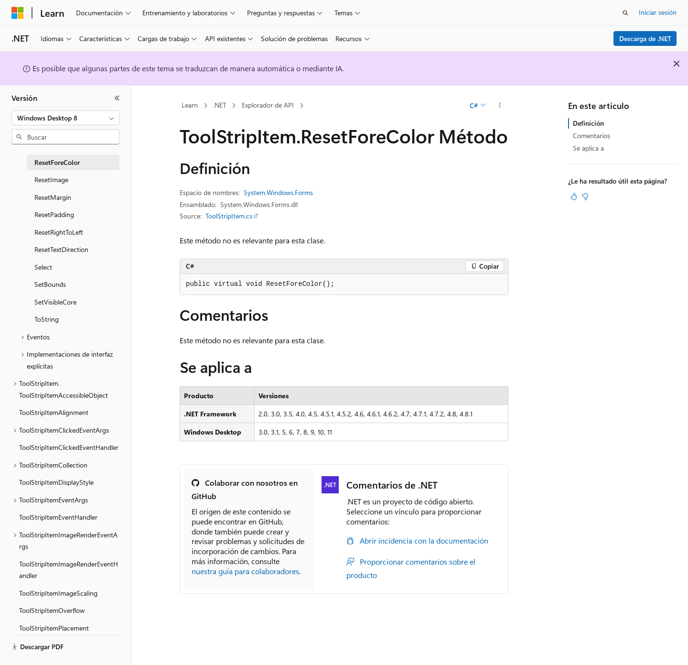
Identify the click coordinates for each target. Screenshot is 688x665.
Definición (588, 123)
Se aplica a (588, 148)
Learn (190, 104)
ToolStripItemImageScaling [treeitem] (58, 593)
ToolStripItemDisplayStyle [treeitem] (56, 482)
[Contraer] (117, 98)
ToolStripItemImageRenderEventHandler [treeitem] (68, 569)
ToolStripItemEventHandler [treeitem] (58, 517)
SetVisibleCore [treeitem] (55, 301)
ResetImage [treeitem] (51, 179)
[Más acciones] (500, 105)
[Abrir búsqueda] (625, 13)
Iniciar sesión (658, 12)
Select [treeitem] (43, 267)
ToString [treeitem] (46, 319)
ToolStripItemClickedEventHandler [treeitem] (68, 447)
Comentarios (591, 135)
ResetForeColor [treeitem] (57, 162)
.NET (219, 104)
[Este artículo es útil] (574, 196)
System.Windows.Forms (278, 192)
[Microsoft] (17, 13)
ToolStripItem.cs (228, 215)
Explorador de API (268, 104)
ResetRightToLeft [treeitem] (58, 232)
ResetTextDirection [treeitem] (61, 249)
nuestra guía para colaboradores (245, 571)
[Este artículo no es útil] (585, 196)
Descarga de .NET (645, 38)
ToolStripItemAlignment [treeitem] (53, 412)
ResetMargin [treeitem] (52, 197)
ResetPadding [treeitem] (54, 214)
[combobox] (65, 118)
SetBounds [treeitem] (50, 284)
